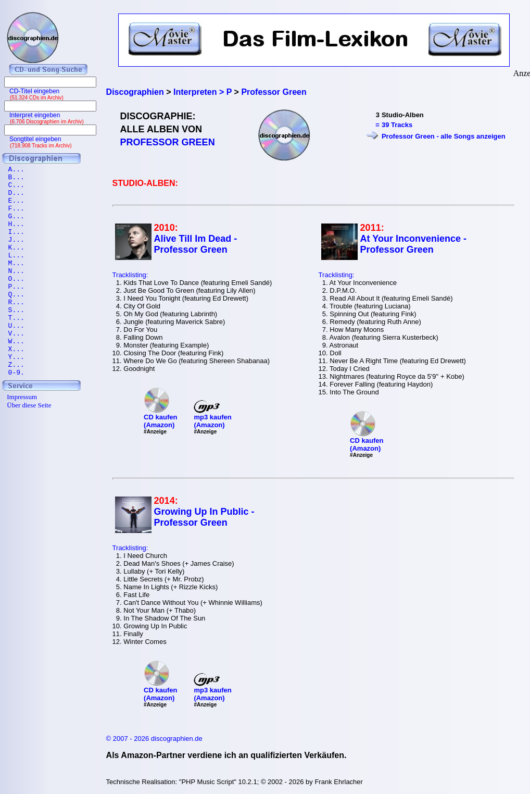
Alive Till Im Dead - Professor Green (195, 244)
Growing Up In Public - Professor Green (204, 517)
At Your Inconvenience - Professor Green (413, 244)
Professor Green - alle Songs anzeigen (444, 136)
